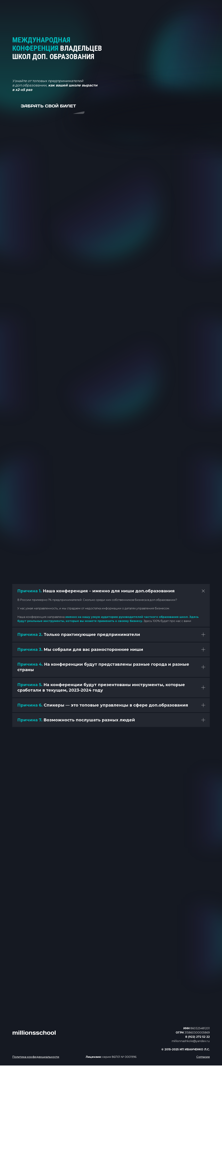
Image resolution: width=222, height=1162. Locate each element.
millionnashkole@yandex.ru (191, 1041)
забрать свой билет (48, 106)
